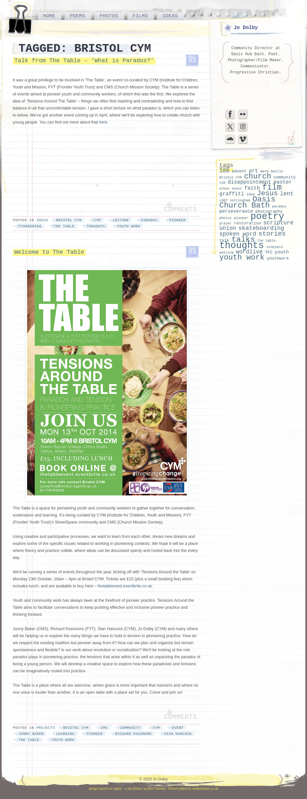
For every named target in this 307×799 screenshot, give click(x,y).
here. (103, 122)
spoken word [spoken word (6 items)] (237, 234)
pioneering (29, 226)
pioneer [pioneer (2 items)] (241, 218)
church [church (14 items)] (257, 176)
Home (49, 16)
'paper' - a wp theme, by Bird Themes (139, 788)
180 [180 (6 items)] (224, 171)
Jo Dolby (246, 28)
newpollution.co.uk (205, 788)
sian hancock (178, 734)
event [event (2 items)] (237, 189)
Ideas (170, 16)
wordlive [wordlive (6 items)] (249, 252)
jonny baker (31, 734)
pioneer (178, 220)
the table (64, 226)
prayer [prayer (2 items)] (225, 223)
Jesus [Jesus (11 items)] (267, 194)
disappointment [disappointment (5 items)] (249, 182)
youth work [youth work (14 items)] (242, 257)
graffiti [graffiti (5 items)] (231, 194)
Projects (45, 728)
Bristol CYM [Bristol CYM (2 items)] (230, 177)
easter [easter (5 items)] (283, 182)
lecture (121, 220)
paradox (149, 220)
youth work (128, 226)
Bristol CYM (68, 220)
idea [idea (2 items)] (250, 194)
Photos (109, 16)
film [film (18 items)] (271, 187)
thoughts (96, 226)
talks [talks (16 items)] (243, 239)
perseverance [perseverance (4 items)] (236, 211)
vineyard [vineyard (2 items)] (274, 247)
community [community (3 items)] (285, 177)
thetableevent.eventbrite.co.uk (125, 586)
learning (65, 734)
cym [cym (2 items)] (222, 183)
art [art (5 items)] (253, 171)
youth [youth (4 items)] (282, 252)
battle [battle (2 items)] (277, 171)
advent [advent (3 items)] (239, 171)
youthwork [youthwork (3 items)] (278, 258)
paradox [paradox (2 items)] (279, 206)
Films (140, 16)
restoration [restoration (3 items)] (247, 223)
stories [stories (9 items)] (272, 233)
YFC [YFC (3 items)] (268, 252)
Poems (77, 16)
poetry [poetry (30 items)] (267, 216)
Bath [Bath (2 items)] (264, 171)
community (130, 728)
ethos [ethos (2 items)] (224, 189)
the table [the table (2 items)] (266, 241)
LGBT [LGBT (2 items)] (223, 200)
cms (104, 728)
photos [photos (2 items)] (225, 218)
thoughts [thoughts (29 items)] (241, 245)
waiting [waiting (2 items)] (226, 252)
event (177, 728)
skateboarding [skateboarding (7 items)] (261, 228)
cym (97, 220)
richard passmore (133, 734)
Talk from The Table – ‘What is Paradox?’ (84, 60)
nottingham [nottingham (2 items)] (240, 200)
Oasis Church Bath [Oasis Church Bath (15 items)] (247, 202)
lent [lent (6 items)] (287, 194)
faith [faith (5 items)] (252, 188)
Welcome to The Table (49, 252)
